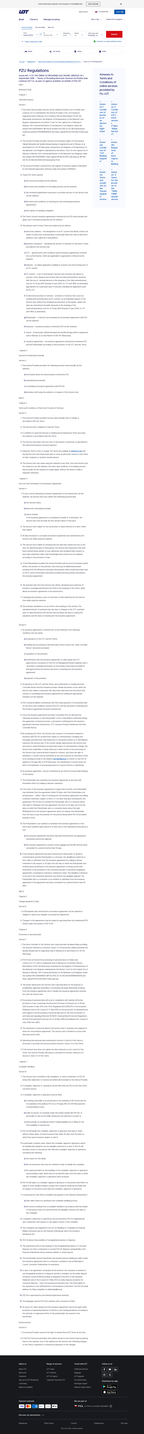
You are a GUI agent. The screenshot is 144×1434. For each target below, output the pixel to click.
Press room (22, 1373)
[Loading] (103, 12)
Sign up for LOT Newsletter (28, 1380)
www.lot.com (76, 451)
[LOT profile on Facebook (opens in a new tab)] (104, 1369)
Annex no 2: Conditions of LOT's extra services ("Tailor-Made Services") (114, 117)
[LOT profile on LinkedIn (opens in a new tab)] (115, 1369)
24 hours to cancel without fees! (108, 41)
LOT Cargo (50, 1369)
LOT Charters (51, 1373)
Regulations (23, 1423)
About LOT (23, 1369)
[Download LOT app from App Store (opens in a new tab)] (109, 1392)
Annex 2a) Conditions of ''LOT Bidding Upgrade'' (103, 150)
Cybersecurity (99, 1423)
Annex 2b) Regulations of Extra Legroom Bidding (114, 151)
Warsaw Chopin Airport (82, 1387)
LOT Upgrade (79, 1376)
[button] (31, 34)
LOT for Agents (52, 1376)
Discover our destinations (31, 1415)
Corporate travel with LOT (56, 1380)
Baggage (77, 1373)
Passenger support (80, 1384)
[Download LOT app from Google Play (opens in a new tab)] (109, 1386)
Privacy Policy (49, 1423)
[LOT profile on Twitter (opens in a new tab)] (110, 1375)
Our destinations (80, 1380)
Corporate (22, 1376)
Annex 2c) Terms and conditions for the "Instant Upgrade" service (103, 184)
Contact (74, 1423)
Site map (124, 1423)
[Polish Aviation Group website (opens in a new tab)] (78, 1406)
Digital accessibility (26, 1387)
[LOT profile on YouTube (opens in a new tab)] (110, 1369)
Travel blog (23, 1384)
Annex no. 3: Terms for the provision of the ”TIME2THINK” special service (114, 184)
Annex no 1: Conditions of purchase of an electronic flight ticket (103, 116)
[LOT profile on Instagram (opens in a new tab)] (104, 1375)
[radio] (27, 27)
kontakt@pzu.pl (59, 759)
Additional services (81, 1369)
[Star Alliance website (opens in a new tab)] (98, 1406)
